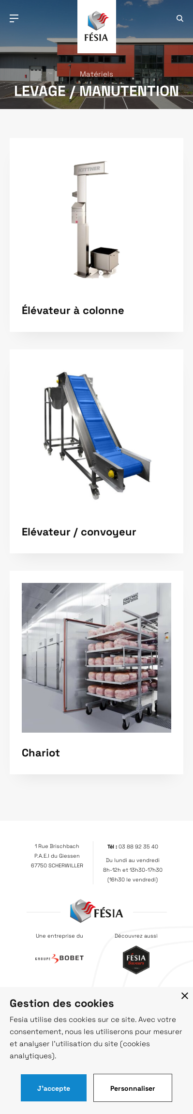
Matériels (96, 73)
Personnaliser (132, 1088)
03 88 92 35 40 (138, 846)
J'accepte (53, 1088)
